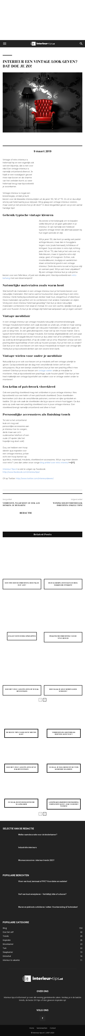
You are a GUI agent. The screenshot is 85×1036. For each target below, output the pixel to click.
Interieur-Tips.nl (10, 469)
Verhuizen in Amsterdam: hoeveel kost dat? (63, 733)
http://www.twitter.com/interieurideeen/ (35, 478)
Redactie (26, 513)
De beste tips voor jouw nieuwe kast (21, 733)
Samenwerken (42, 1028)
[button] (4, 43)
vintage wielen (45, 370)
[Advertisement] (42, 20)
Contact (53, 1028)
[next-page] (44, 699)
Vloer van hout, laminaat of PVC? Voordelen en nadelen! (42, 881)
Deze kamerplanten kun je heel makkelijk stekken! (63, 584)
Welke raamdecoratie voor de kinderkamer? (37, 835)
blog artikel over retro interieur (54, 462)
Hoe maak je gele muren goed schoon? (63, 690)
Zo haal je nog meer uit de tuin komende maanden (63, 768)
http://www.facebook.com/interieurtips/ (21, 472)
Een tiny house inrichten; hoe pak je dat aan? (22, 584)
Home (31, 1028)
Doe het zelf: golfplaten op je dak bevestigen (22, 690)
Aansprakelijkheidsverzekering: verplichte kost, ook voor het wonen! (63, 804)
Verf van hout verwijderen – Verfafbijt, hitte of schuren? (42, 894)
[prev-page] (40, 699)
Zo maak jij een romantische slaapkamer (21, 803)
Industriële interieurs (27, 847)
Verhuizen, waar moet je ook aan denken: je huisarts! (21, 504)
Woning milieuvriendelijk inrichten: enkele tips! (67, 504)
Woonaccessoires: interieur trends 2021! (36, 860)
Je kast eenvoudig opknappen (22, 636)
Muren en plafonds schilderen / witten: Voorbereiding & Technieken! (48, 907)
